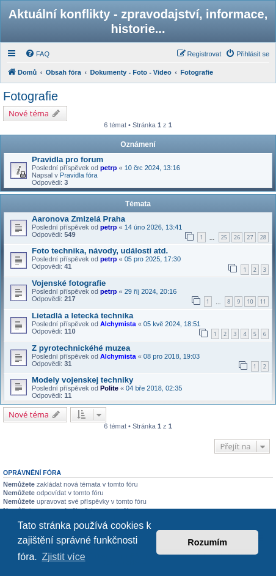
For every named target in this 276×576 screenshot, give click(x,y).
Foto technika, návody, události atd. (100, 250)
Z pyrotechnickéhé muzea (81, 348)
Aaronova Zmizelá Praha (78, 218)
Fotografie (30, 96)
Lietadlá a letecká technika (82, 315)
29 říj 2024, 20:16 (151, 291)
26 (237, 237)
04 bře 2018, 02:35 (154, 388)
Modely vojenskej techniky (82, 379)
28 (263, 237)
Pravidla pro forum (67, 159)
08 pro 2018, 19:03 (171, 356)
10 (250, 301)
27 (250, 237)
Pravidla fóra (79, 175)
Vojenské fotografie (69, 283)
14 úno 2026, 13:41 (154, 227)
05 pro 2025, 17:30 (153, 259)
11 (263, 301)
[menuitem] (37, 54)
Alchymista (118, 323)
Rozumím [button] (207, 542)
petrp (108, 167)
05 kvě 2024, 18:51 (172, 323)
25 (224, 237)
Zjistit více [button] (63, 557)
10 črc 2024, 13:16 (152, 167)
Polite (109, 388)
